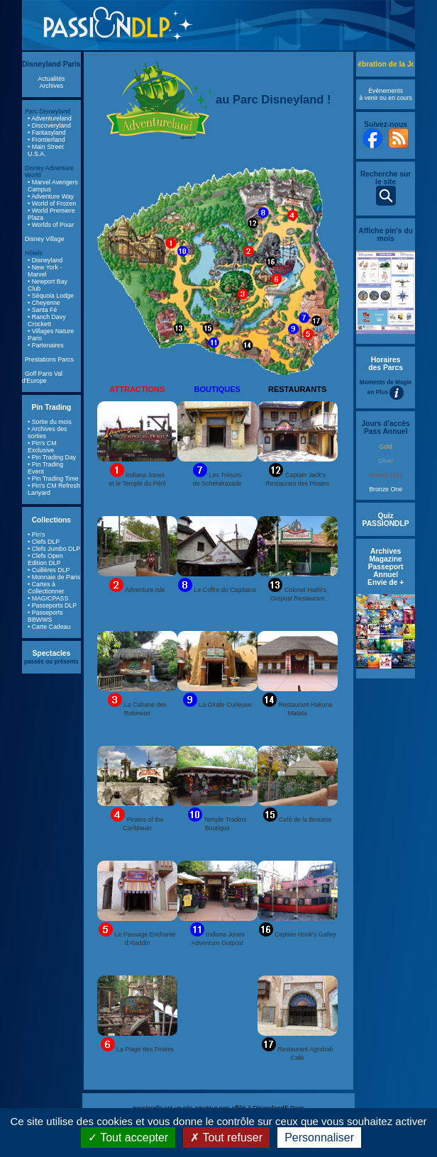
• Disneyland (45, 260)
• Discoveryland (49, 125)
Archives (52, 85)
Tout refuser (226, 1137)
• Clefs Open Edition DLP (45, 559)
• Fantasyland (46, 132)
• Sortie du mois (50, 421)
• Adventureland (50, 118)
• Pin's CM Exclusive (42, 447)
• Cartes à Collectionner (46, 588)
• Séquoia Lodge (51, 295)
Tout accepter (128, 1137)
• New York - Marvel (45, 271)
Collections (51, 520)
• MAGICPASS (48, 598)
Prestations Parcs (49, 359)
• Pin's (36, 534)
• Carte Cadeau (49, 626)
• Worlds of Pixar (51, 224)
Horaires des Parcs (385, 363)
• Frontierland (46, 139)
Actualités (51, 78)
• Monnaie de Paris (54, 577)
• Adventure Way (51, 196)
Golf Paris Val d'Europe (42, 377)
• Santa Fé (42, 309)
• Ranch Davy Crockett (46, 320)
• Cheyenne (44, 302)
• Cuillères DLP (49, 570)
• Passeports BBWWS (45, 616)
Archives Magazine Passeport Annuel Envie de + (385, 566)
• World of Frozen (52, 203)
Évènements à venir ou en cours (385, 94)
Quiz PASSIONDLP (386, 519)
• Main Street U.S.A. (46, 150)
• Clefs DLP (44, 541)
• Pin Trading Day (52, 457)
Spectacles (52, 653)
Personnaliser (319, 1137)
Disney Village (45, 238)
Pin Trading (51, 407)
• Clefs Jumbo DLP (54, 548)
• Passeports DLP (52, 605)
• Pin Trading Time (53, 478)
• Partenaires (46, 345)
